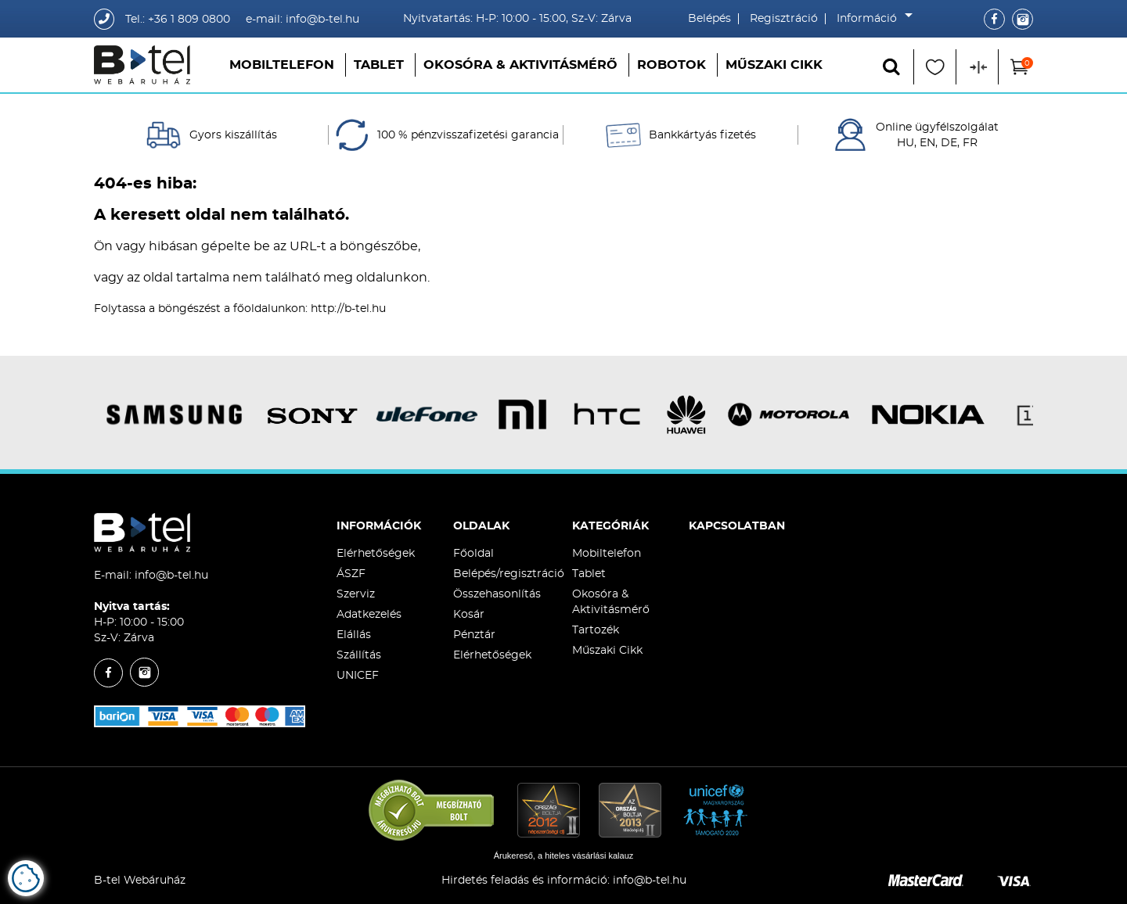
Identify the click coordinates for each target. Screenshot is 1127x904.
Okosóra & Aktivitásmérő (520, 65)
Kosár (468, 614)
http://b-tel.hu (348, 308)
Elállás (354, 635)
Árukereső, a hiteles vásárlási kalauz (564, 855)
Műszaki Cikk (774, 65)
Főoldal (473, 553)
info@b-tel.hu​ (649, 880)
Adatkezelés (369, 614)
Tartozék (595, 630)
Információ (871, 18)
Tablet (379, 65)
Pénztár (474, 635)
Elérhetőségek (376, 553)
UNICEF (358, 675)
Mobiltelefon (281, 65)
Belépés (709, 18)
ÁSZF (351, 574)
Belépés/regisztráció (508, 574)
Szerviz (356, 594)
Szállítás (359, 655)
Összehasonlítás (497, 594)
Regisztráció (784, 18)
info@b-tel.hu (171, 575)
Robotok (671, 65)
